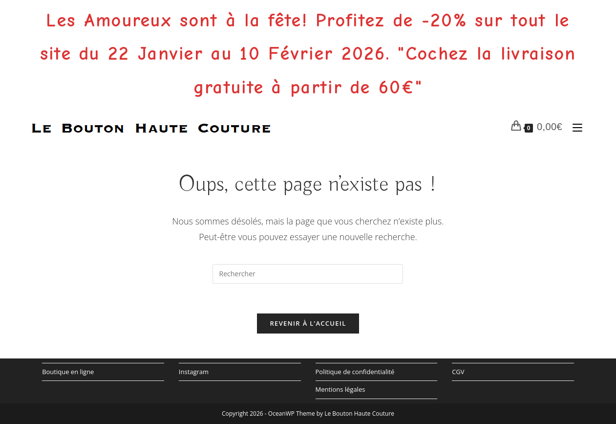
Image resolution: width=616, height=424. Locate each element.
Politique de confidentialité (355, 371)
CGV (458, 371)
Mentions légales (340, 389)
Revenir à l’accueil (308, 323)
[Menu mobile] (575, 126)
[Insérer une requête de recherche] (307, 274)
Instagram (194, 371)
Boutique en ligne (68, 371)
